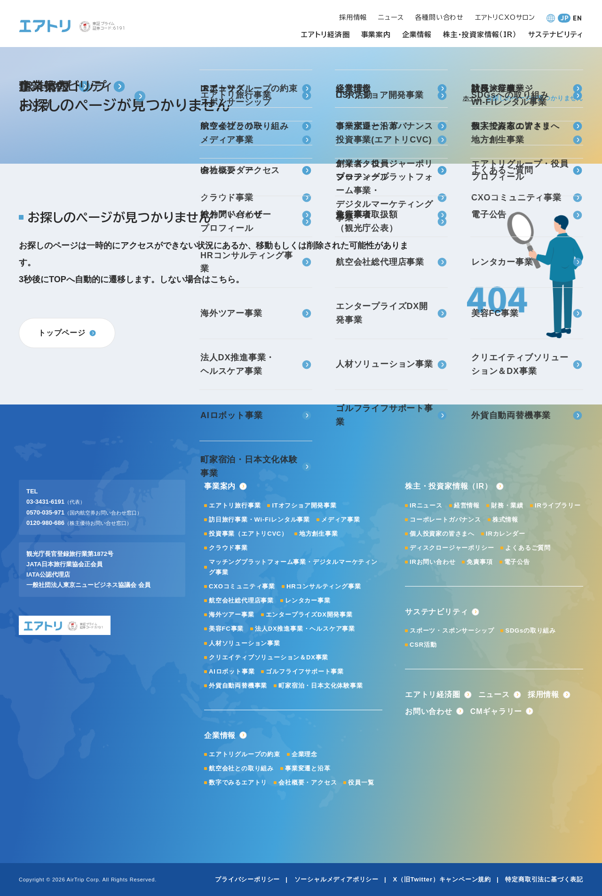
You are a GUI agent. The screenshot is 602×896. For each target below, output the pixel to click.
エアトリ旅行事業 (235, 505)
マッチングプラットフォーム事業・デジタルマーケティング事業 (293, 567)
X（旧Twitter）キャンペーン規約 (442, 879)
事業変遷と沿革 (308, 768)
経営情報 (467, 505)
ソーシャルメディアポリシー (336, 879)
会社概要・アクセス (307, 782)
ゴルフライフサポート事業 (305, 671)
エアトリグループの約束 (244, 754)
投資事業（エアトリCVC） (248, 533)
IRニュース (426, 505)
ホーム (472, 98)
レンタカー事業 (308, 600)
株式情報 (505, 519)
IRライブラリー (557, 505)
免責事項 (479, 561)
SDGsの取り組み (530, 630)
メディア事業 (340, 519)
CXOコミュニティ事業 (242, 586)
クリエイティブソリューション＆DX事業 (268, 657)
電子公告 (517, 561)
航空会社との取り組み (241, 768)
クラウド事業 (228, 547)
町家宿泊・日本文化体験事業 (320, 685)
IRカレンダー (505, 533)
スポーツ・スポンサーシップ (452, 630)
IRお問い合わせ (432, 561)
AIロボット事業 (231, 671)
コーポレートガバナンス (445, 519)
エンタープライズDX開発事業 (309, 614)
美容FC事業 (226, 628)
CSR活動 (423, 644)
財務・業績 (507, 505)
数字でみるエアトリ (238, 782)
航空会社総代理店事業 (241, 600)
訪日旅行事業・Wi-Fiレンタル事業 (259, 519)
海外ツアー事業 (231, 614)
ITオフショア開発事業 (304, 505)
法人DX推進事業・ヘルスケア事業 (305, 628)
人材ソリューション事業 (244, 643)
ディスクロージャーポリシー (452, 547)
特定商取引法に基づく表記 (544, 879)
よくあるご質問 (528, 547)
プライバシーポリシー (247, 879)
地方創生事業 (318, 533)
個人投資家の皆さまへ (442, 533)
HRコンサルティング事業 (323, 586)
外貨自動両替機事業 (238, 685)
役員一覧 (361, 782)
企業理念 (304, 754)
